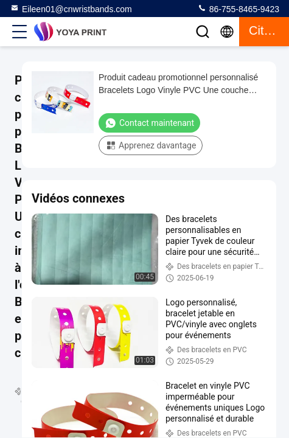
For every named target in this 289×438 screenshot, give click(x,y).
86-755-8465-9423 (238, 8)
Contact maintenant (149, 122)
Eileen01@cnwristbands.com (71, 8)
